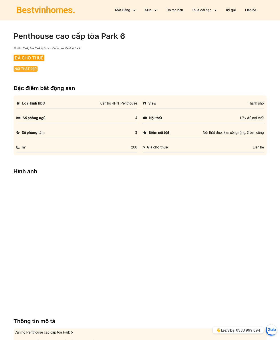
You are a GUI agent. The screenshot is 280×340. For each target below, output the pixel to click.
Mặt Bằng (125, 10)
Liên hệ (250, 10)
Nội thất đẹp (25, 69)
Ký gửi (231, 10)
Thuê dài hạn (204, 10)
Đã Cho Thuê (29, 58)
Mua (151, 10)
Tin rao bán (174, 10)
